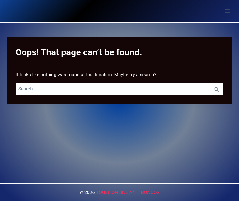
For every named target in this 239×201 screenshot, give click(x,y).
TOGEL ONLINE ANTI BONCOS (128, 192)
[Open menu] (227, 11)
